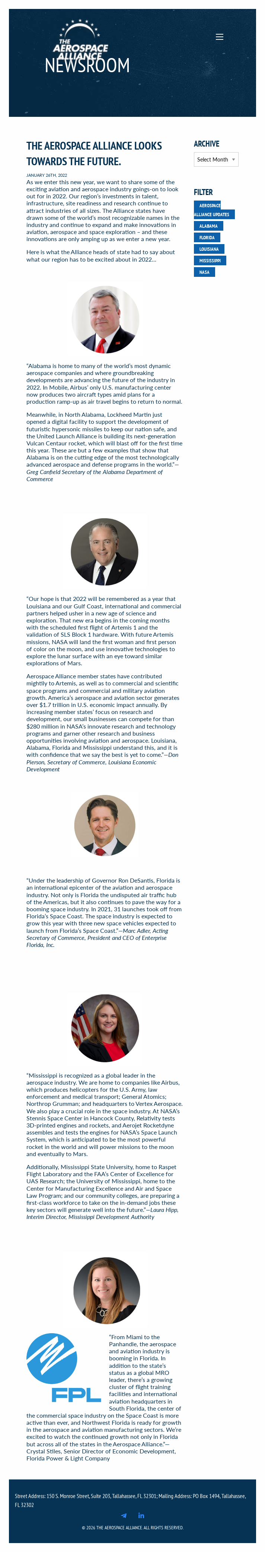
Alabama (208, 226)
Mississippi (210, 260)
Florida (207, 237)
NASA (204, 272)
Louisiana (209, 249)
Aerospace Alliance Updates (211, 209)
